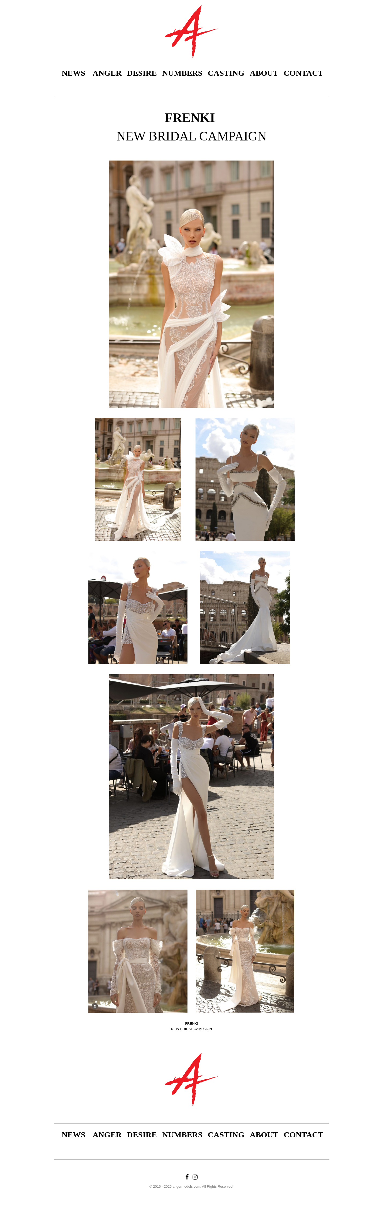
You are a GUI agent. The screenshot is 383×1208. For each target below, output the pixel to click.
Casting (226, 72)
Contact (303, 72)
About (264, 72)
